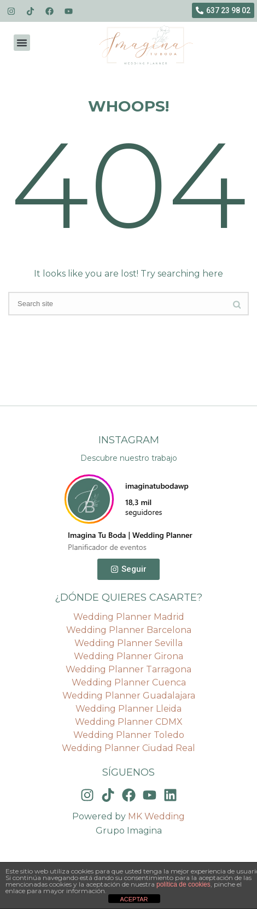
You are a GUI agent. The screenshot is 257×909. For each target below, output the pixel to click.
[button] (22, 42)
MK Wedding (156, 816)
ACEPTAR (134, 899)
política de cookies (183, 884)
